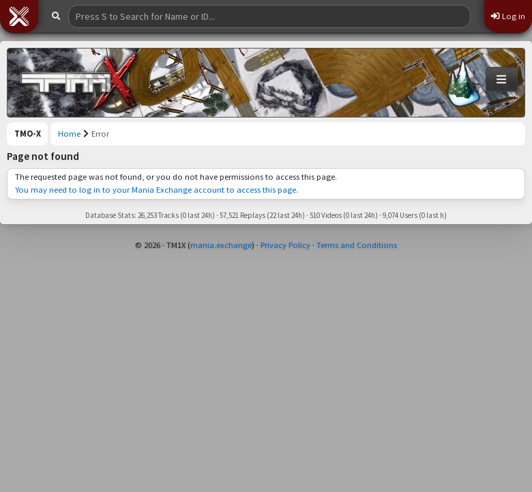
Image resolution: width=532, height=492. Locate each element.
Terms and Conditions (356, 245)
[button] (19, 16)
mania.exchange (221, 245)
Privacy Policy (285, 245)
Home (69, 133)
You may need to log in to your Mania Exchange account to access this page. (156, 189)
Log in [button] (508, 16)
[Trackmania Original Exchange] (79, 83)
